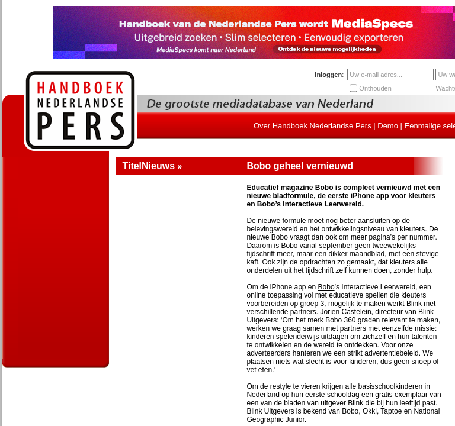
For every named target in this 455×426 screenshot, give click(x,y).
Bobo (326, 287)
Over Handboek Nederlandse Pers (312, 125)
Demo (387, 125)
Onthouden (375, 88)
